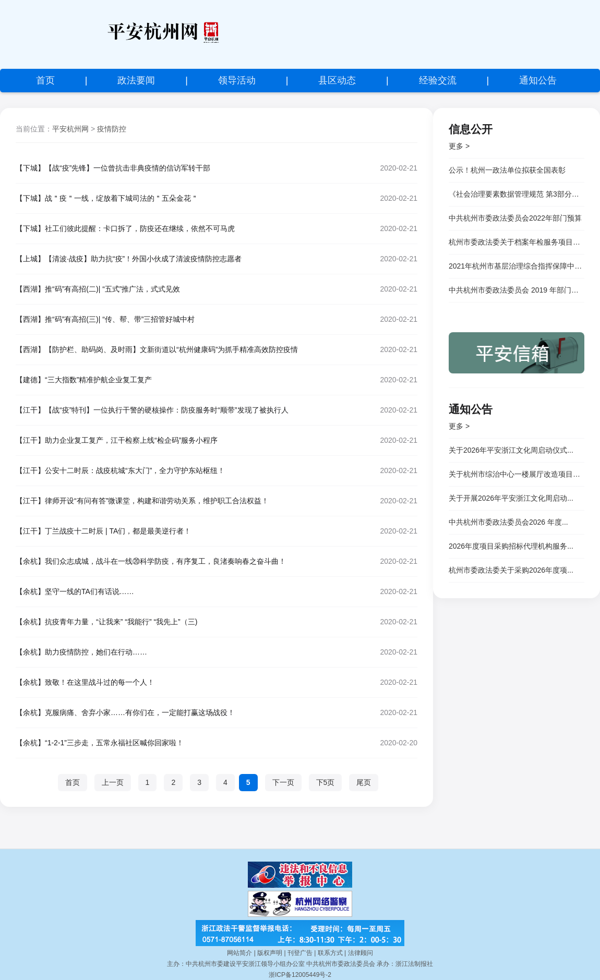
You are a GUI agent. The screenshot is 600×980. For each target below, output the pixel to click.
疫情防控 (111, 129)
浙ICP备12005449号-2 (300, 974)
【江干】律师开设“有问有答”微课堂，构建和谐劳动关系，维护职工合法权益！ (142, 501)
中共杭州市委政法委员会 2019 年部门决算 (516, 290)
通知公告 (538, 80)
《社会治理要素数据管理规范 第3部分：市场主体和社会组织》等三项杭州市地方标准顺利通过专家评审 (516, 194)
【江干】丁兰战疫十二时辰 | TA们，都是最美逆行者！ (103, 531)
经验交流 (438, 80)
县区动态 (337, 80)
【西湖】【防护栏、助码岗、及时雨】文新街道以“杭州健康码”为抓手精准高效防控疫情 (157, 349)
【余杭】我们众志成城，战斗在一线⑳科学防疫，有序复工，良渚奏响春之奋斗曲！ (151, 561)
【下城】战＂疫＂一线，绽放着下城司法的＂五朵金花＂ (107, 198)
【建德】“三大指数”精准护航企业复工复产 (84, 380)
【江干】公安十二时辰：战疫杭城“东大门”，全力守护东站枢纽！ (120, 470)
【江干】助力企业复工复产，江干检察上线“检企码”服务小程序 (117, 440)
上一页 (113, 782)
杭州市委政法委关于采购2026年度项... (511, 570)
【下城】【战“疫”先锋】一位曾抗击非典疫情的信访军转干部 (113, 168)
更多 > (459, 146)
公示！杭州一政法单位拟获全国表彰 (507, 170)
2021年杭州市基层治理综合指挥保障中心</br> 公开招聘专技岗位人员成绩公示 (516, 266)
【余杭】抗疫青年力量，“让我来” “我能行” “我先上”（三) (106, 622)
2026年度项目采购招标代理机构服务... (511, 546)
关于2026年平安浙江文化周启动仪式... (511, 450)
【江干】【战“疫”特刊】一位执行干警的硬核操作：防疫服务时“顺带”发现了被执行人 (152, 410)
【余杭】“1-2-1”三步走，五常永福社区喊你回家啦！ (100, 743)
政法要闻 (136, 80)
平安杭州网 (70, 129)
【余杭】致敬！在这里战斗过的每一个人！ (85, 682)
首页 (45, 80)
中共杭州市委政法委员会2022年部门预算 (515, 218)
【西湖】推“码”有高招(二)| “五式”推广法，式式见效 (98, 289)
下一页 (283, 782)
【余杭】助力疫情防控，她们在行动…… (81, 652)
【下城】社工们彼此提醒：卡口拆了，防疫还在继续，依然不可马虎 (125, 228)
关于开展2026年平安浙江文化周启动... (511, 498)
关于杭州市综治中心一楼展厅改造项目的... (516, 474)
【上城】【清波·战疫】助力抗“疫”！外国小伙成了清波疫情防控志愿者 (129, 259)
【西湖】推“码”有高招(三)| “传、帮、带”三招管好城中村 (105, 319)
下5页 (325, 782)
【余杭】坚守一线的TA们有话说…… (75, 591)
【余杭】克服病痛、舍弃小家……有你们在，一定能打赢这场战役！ (125, 712)
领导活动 (237, 80)
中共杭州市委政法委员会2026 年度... (508, 522)
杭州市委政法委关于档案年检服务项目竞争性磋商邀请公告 (516, 242)
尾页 (363, 782)
